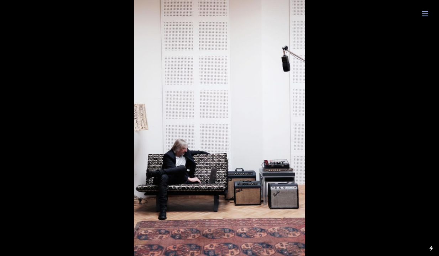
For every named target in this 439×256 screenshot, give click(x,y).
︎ (425, 13)
